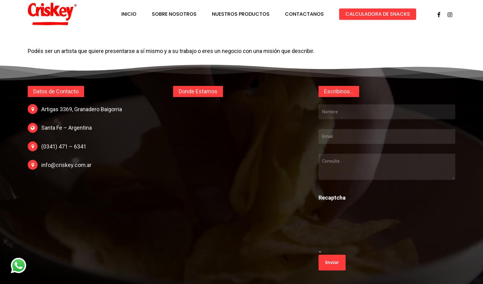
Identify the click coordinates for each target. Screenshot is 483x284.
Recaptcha (332, 197)
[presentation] (361, 232)
